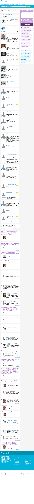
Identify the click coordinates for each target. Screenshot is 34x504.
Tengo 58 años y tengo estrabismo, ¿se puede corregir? (10, 353)
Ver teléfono (4, 31)
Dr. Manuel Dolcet (7, 323)
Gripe (31, 37)
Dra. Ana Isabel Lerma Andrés (10, 111)
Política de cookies (13, 485)
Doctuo (6, 1)
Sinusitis (28, 43)
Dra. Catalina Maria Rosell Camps (11, 173)
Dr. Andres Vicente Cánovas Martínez (10, 374)
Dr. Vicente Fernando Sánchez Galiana (12, 44)
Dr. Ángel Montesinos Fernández (11, 88)
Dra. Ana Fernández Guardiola (10, 96)
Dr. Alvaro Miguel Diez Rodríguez (11, 184)
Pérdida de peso (27, 42)
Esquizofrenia (27, 37)
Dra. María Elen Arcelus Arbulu (10, 209)
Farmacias (20, 4)
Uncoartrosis (23, 46)
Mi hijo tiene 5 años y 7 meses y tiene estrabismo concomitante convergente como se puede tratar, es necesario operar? (9, 273)
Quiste (22, 43)
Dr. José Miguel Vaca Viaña (10, 119)
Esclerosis (22, 37)
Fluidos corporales (27, 479)
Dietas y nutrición (16, 479)
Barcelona (22, 52)
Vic (21, 62)
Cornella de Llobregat (24, 53)
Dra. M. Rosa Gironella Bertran (10, 144)
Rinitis (25, 43)
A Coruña (22, 50)
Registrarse (26, 0)
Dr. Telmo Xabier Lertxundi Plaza (11, 26)
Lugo (22, 56)
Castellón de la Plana (28, 52)
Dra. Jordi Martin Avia (9, 126)
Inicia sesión (21, 0)
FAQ (26, 485)
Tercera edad (31, 467)
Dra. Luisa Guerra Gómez (10, 66)
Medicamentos (16, 4)
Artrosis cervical (23, 30)
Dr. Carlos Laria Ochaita (9, 34)
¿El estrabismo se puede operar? (6, 430)
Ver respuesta (17, 240)
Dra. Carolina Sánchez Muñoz (10, 74)
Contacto (17, 486)
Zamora (24, 62)
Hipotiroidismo (29, 39)
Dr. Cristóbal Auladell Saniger (10, 59)
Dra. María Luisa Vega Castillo (10, 81)
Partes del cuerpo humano (29, 471)
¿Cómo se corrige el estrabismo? (6, 423)
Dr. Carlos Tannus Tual (9, 216)
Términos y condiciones (20, 485)
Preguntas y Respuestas (6, 4)
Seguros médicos (25, 467)
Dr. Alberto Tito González (10, 104)
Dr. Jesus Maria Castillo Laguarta (9, 286)
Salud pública (23, 4)
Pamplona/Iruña (23, 59)
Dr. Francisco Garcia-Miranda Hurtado (12, 275)
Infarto (22, 40)
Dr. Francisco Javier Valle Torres (11, 19)
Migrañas (22, 42)
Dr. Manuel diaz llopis (8, 258)
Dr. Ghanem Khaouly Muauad (10, 133)
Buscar (29, 6)
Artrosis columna (29, 30)
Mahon (25, 56)
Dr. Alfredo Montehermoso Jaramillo (11, 154)
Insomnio (25, 40)
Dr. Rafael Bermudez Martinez (10, 192)
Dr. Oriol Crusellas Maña (10, 266)
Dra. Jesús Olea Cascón (9, 52)
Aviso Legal (29, 485)
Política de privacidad (29, 22)
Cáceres (29, 53)
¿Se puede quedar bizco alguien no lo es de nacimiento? (10, 446)
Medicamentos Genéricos (17, 476)
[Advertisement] (7, 247)
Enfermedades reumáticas (25, 36)
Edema (27, 33)
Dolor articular (23, 33)
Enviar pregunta (27, 24)
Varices (27, 46)
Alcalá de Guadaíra (27, 50)
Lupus (29, 40)
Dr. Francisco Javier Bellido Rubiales (10, 386)
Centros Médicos (12, 4)
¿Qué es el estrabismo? (5, 416)
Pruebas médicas (16, 475)
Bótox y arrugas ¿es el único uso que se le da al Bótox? (10, 401)
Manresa (28, 56)
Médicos (2, 4)
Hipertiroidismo (23, 39)
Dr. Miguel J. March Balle (10, 395)
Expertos (3, 14)
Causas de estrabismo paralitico (6, 311)
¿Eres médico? (31, 0)
